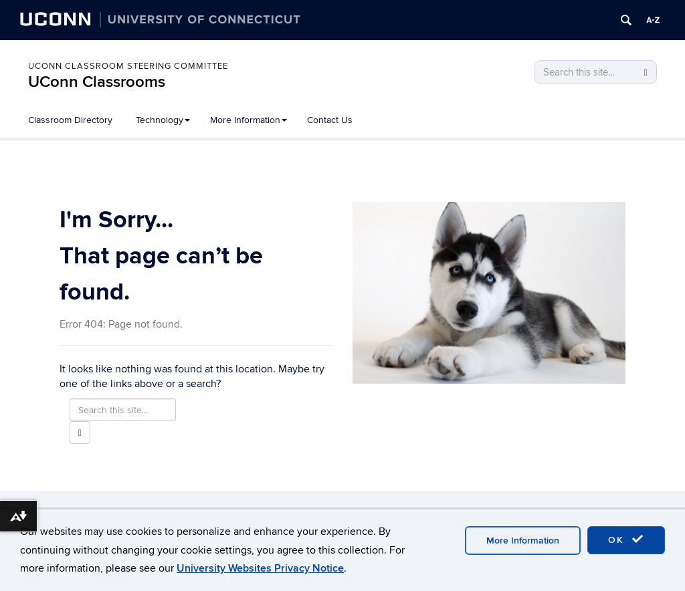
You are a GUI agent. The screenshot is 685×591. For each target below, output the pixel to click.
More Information (248, 120)
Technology (163, 120)
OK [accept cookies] (626, 540)
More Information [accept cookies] (522, 540)
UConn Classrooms (96, 82)
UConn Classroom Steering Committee (128, 66)
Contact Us (330, 120)
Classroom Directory (70, 120)
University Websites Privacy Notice (260, 568)
